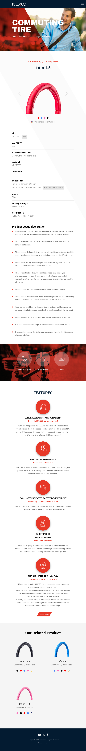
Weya (46, 743)
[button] (19, 94)
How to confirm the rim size (44, 187)
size (15, 137)
